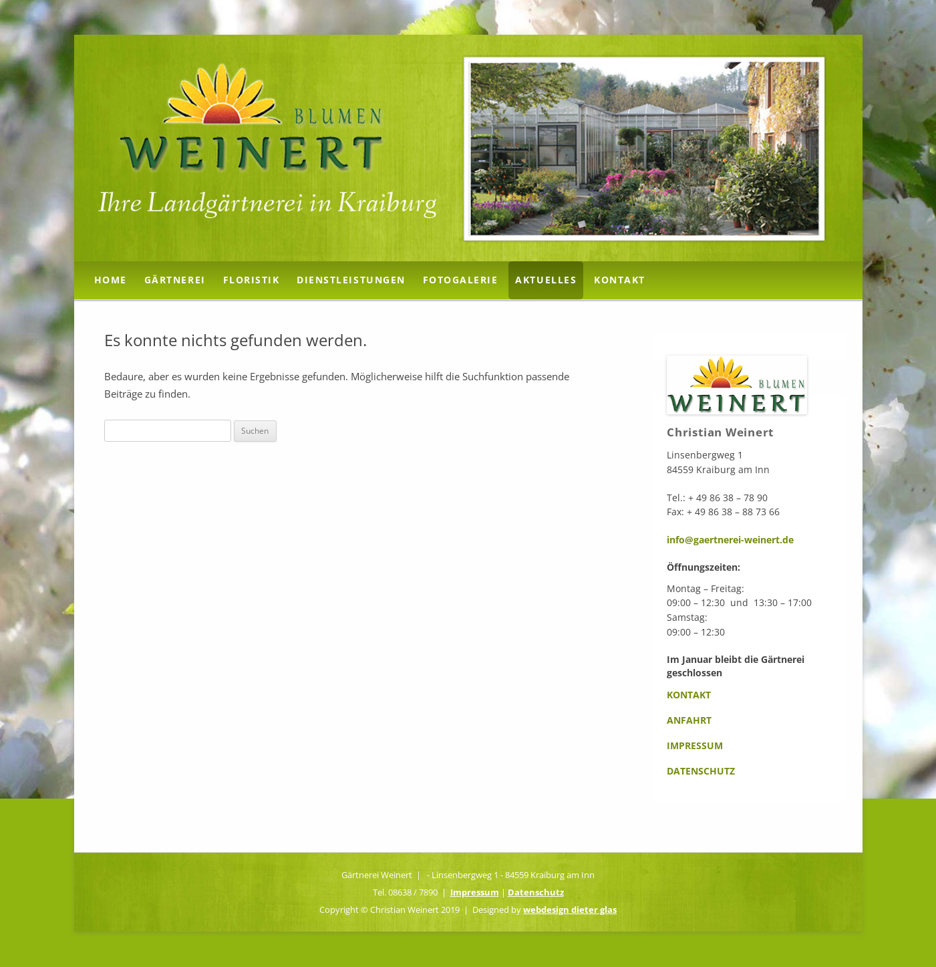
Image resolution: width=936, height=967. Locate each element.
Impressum (695, 745)
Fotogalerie (460, 279)
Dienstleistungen (351, 279)
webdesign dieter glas (570, 910)
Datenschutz (701, 771)
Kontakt (619, 279)
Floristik (251, 279)
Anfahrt (689, 720)
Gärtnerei (175, 279)
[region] (468, 148)
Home (110, 279)
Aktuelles (546, 279)
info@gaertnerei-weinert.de (730, 539)
